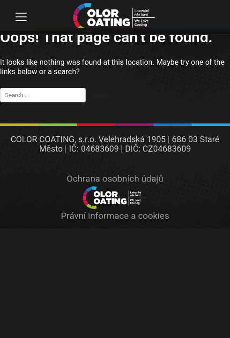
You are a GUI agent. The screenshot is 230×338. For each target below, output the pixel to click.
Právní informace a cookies (115, 215)
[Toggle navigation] (21, 17)
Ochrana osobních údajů (115, 178)
